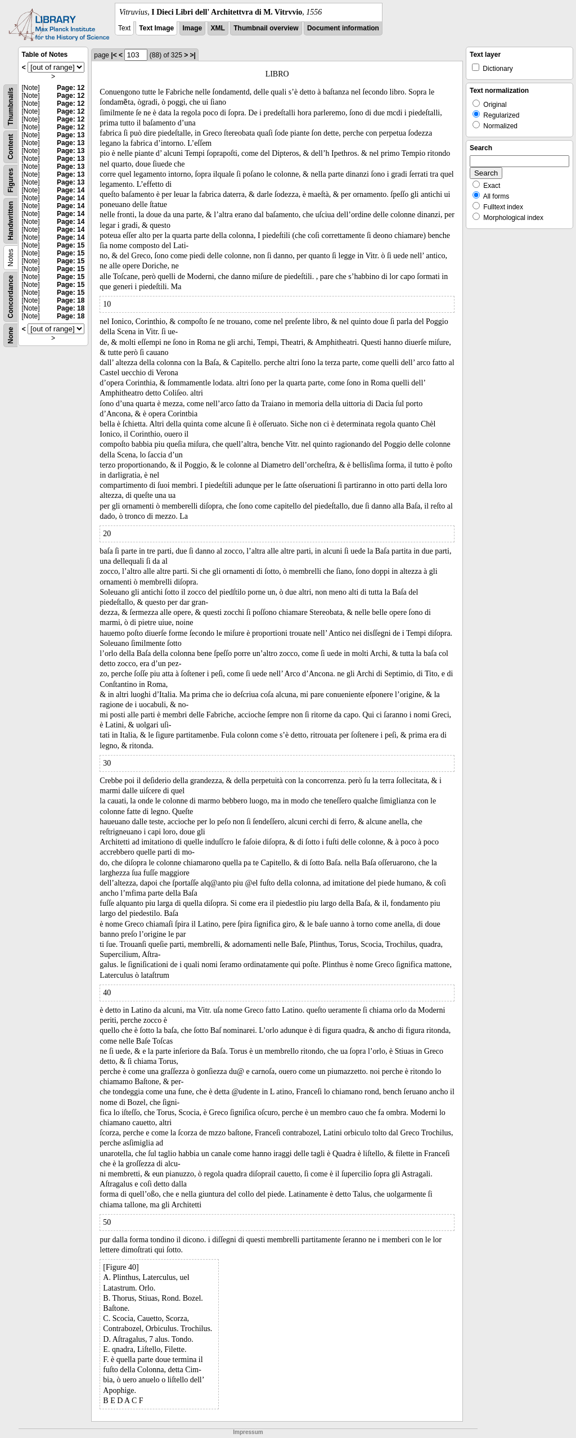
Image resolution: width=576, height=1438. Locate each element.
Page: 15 (70, 245)
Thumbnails (11, 106)
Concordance (11, 296)
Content (11, 146)
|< (113, 55)
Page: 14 (70, 190)
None (11, 335)
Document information (343, 28)
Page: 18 (70, 300)
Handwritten (11, 220)
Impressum (248, 1432)
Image (192, 28)
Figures (11, 180)
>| (193, 55)
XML (218, 28)
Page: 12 (70, 88)
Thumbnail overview (265, 28)
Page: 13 (70, 135)
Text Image (156, 28)
